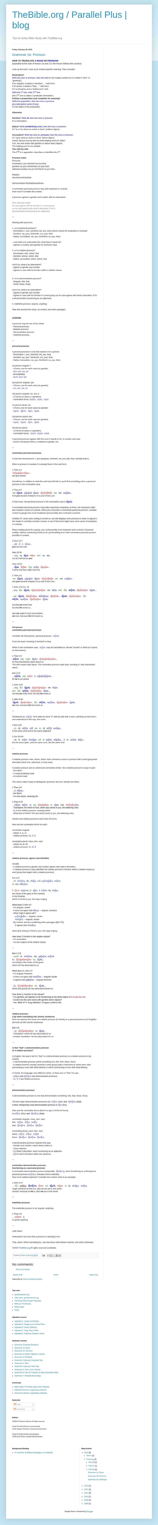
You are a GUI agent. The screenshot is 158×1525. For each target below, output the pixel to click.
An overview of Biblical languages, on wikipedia (33, 1453)
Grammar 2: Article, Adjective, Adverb (29, 1354)
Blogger (90, 1511)
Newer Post (17, 1275)
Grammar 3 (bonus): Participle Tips (28, 1360)
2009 (86, 1500)
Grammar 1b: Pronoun (28, 55)
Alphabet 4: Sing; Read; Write (26, 1330)
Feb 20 (92, 1469)
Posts (17, 1404)
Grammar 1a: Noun (22, 1348)
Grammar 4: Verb (21, 1363)
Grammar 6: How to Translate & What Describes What (36, 1373)
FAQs (16, 1310)
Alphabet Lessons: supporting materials (30, 1390)
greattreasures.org (21, 1294)
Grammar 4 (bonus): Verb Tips (26, 1366)
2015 (86, 1453)
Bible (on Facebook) (22, 1304)
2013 (86, 1486)
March (89, 1456)
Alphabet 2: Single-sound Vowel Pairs (29, 1324)
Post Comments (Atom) (32, 1279)
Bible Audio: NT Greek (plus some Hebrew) (31, 1387)
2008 (86, 1504)
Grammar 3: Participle (23, 1357)
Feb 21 (92, 1466)
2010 (86, 1497)
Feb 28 (92, 1462)
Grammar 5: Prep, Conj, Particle (27, 1369)
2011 (86, 1493)
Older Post (93, 1275)
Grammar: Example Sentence (26, 1345)
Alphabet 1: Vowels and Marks (26, 1321)
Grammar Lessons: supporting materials (30, 1393)
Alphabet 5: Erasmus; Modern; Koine (29, 1333)
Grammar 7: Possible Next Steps (27, 1376)
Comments (19, 1409)
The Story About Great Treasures (27, 1301)
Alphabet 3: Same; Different (25, 1327)
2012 (86, 1489)
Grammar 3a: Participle (97, 1480)
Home (55, 1275)
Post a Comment (22, 1269)
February (90, 1459)
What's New (19, 1307)
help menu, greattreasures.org (26, 1298)
